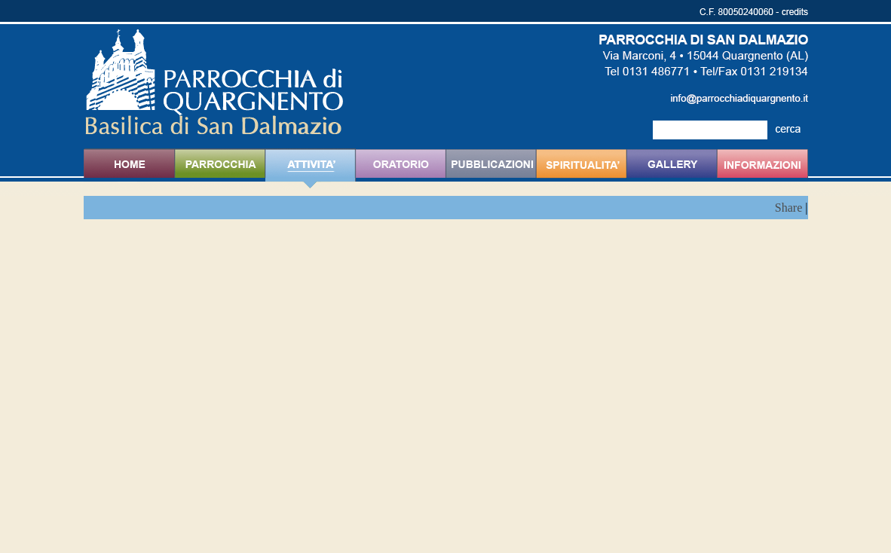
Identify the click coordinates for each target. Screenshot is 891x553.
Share (788, 207)
